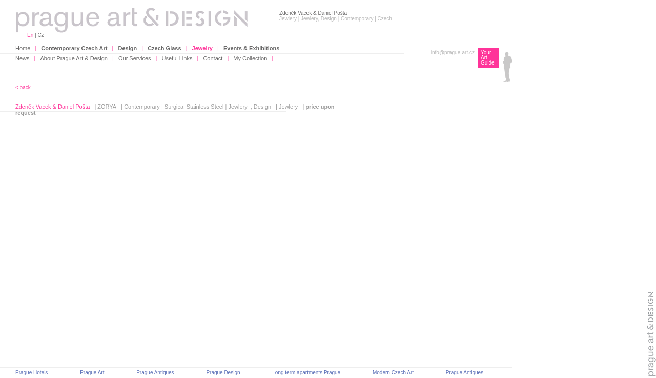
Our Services (134, 58)
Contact (212, 58)
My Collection (250, 58)
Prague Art (92, 372)
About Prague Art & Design (74, 58)
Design (262, 106)
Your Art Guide (488, 58)
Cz (40, 35)
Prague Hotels (31, 372)
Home (22, 48)
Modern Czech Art (393, 372)
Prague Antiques (155, 372)
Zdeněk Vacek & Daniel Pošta (52, 106)
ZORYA (106, 106)
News (22, 58)
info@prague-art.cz (453, 52)
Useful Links (177, 58)
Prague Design (223, 372)
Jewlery (237, 106)
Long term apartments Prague (306, 372)
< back (23, 87)
